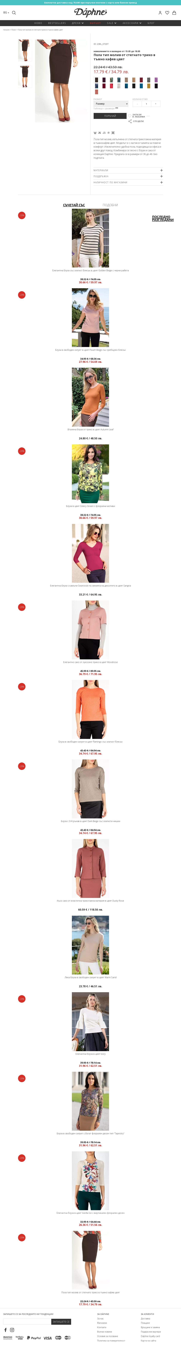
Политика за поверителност (111, 1338)
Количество (140, 99)
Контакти (101, 1325)
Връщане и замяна (150, 1325)
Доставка (145, 1316)
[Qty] (146, 104)
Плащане (145, 1321)
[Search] (14, 12)
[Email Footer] (27, 1320)
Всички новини (104, 1330)
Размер (98, 99)
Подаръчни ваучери (151, 1330)
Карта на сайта (148, 1338)
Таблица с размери (106, 108)
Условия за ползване (107, 1334)
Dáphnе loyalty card (150, 1334)
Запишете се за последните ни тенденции (28, 1312)
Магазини (102, 1321)
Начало (6, 29)
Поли (13, 29)
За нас (100, 1316)
